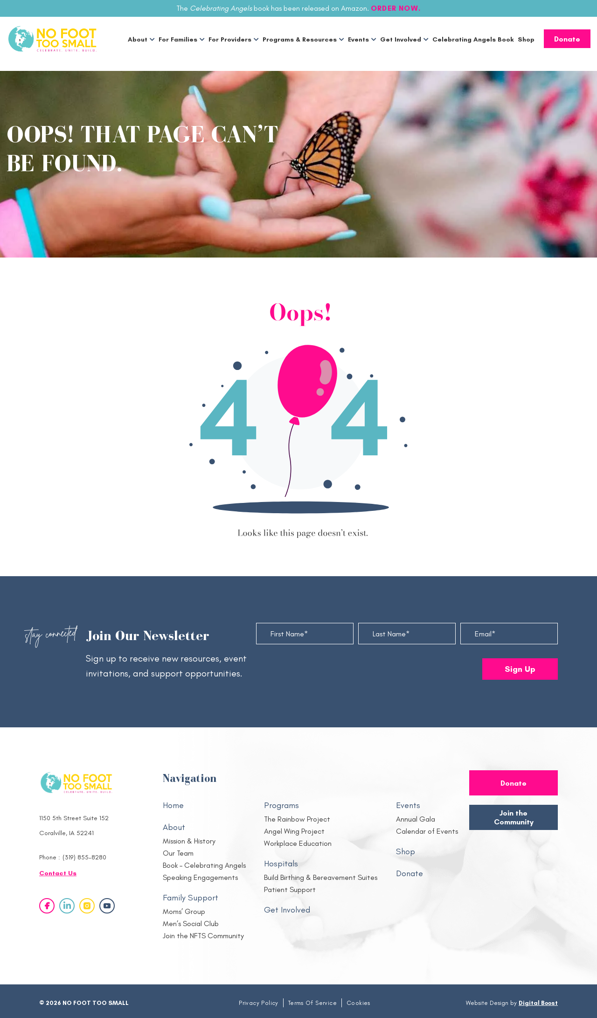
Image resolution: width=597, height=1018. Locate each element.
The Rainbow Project (297, 819)
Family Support (190, 897)
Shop (526, 39)
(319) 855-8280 (84, 857)
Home (173, 805)
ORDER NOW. (396, 8)
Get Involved (400, 39)
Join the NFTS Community (203, 935)
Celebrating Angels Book (473, 39)
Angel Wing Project (294, 831)
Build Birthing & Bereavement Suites (320, 877)
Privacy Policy (258, 1002)
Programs (281, 805)
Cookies (358, 1002)
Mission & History (189, 841)
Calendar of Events (427, 831)
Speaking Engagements (200, 877)
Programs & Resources (300, 39)
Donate (567, 39)
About (137, 39)
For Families (178, 39)
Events (358, 39)
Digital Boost (538, 1002)
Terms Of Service (312, 1002)
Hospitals (281, 863)
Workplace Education (298, 843)
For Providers (229, 39)
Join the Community (514, 818)
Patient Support (290, 889)
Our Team (178, 853)
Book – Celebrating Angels (204, 865)
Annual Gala (415, 819)
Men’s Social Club (191, 923)
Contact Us (57, 873)
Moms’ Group (184, 911)
